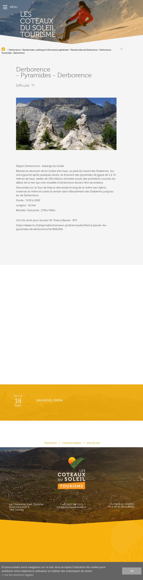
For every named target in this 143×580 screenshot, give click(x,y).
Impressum (50, 443)
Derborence (14, 49)
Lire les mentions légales (19, 575)
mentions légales (71, 443)
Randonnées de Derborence (84, 49)
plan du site (93, 443)
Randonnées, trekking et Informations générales (46, 49)
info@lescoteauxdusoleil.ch (71, 507)
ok (132, 571)
